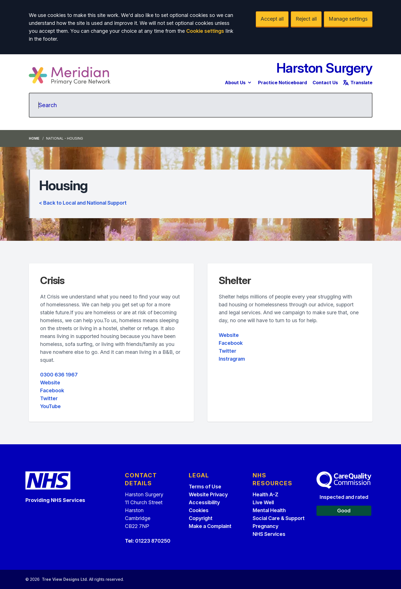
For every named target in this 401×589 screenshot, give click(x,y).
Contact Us (325, 82)
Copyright (201, 518)
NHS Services (269, 534)
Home (34, 138)
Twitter (49, 398)
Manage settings (348, 19)
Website (50, 383)
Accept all (272, 19)
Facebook (52, 390)
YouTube (50, 406)
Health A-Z (265, 494)
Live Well (263, 502)
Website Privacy (208, 494)
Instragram (232, 359)
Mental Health (269, 510)
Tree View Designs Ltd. (65, 579)
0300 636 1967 (59, 375)
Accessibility (204, 502)
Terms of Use (205, 487)
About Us (238, 82)
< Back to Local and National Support (83, 203)
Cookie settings (205, 31)
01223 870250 (152, 541)
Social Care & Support (279, 518)
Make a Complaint (210, 526)
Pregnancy (265, 526)
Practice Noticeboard (282, 82)
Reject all (306, 19)
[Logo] (70, 76)
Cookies (199, 510)
